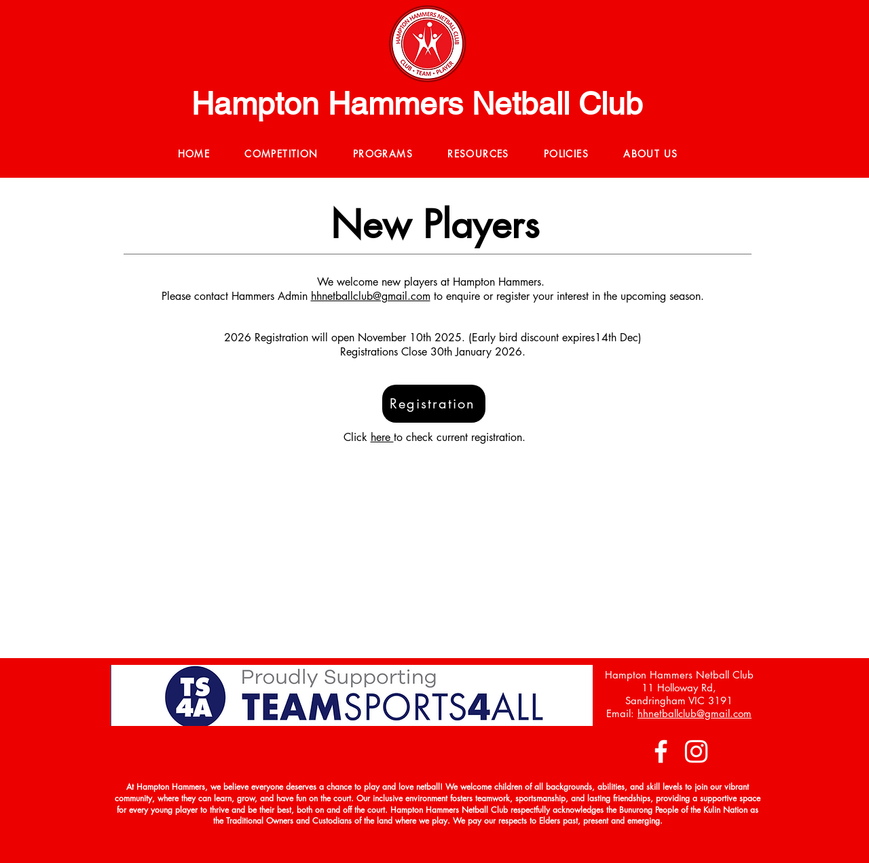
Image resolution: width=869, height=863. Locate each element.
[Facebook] (661, 751)
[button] (281, 154)
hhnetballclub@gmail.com (370, 296)
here (382, 437)
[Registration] (433, 404)
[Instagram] (696, 751)
